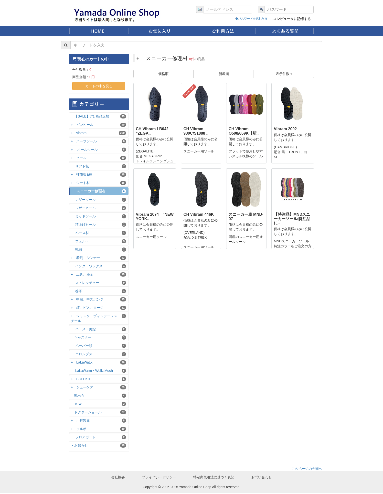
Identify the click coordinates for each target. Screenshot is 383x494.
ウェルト (98, 242)
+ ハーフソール (98, 142)
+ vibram (98, 134)
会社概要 (118, 478)
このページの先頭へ (306, 470)
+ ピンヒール (98, 125)
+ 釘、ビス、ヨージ (98, 309)
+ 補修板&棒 (98, 175)
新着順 (224, 75)
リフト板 (98, 167)
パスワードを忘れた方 (230, 18)
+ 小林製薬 (98, 421)
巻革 (98, 292)
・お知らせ (98, 446)
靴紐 (98, 250)
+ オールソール (98, 150)
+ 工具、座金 (98, 275)
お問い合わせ (261, 478)
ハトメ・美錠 (98, 330)
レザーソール (98, 201)
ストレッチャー (98, 284)
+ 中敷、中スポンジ (98, 300)
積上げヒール (98, 226)
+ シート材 (98, 184)
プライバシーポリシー (159, 478)
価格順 (163, 75)
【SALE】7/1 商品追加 (98, 117)
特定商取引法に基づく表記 (213, 478)
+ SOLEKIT (98, 380)
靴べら (98, 397)
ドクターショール (98, 413)
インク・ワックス (98, 267)
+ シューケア (98, 388)
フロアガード (98, 438)
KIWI (98, 405)
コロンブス (98, 355)
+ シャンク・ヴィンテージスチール (98, 319)
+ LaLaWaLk (98, 363)
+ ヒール (98, 159)
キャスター (98, 338)
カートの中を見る (99, 87)
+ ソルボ (98, 430)
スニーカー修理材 (99, 192)
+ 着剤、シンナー (98, 259)
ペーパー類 (98, 347)
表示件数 (284, 75)
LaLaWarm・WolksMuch (98, 372)
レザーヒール (98, 209)
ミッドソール (98, 217)
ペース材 (98, 234)
